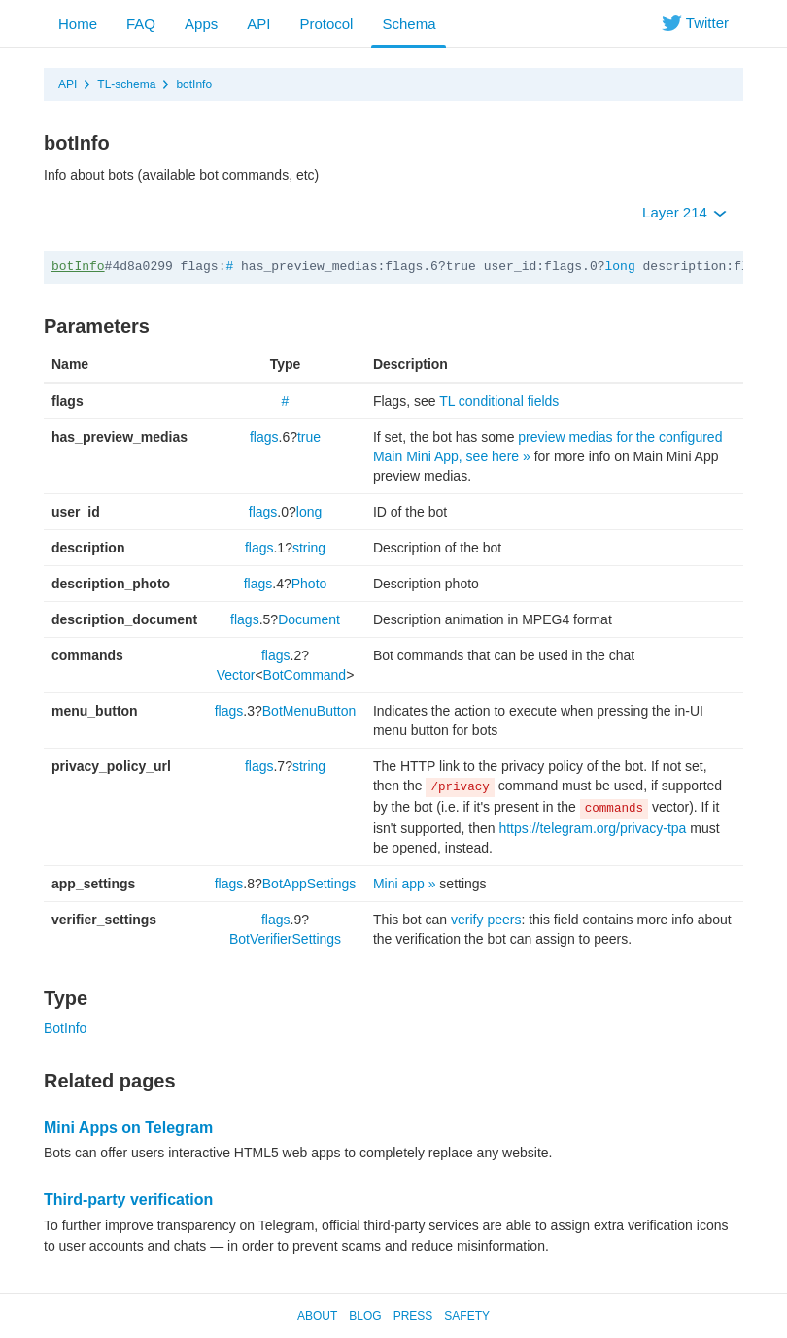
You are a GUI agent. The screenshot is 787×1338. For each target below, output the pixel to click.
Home (77, 24)
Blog (365, 1315)
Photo (309, 583)
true (309, 437)
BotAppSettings (309, 883)
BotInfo (65, 1028)
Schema (408, 24)
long (620, 266)
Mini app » (404, 883)
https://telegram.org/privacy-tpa (592, 828)
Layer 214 (684, 212)
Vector (236, 675)
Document (309, 619)
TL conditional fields (499, 401)
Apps (201, 24)
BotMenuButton (309, 711)
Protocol (326, 24)
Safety (467, 1315)
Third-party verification (128, 1199)
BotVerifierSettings (285, 939)
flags (264, 437)
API (258, 24)
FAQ (140, 24)
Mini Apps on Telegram (128, 1128)
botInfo (194, 84)
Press (413, 1315)
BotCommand (305, 675)
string (308, 547)
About (317, 1315)
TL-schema (126, 84)
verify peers (486, 919)
